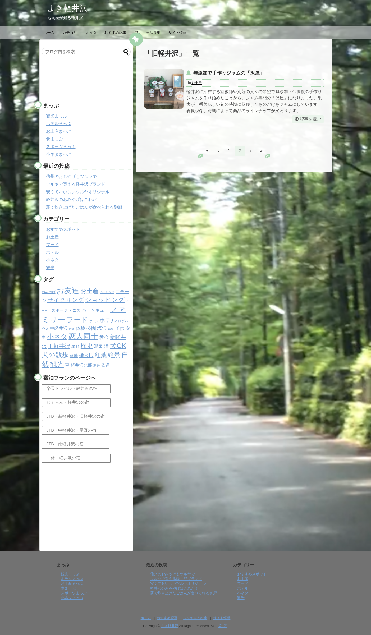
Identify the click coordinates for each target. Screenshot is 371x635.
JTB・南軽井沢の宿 (76, 444)
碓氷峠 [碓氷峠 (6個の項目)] (86, 355)
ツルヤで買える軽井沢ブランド (75, 184)
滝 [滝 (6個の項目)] (106, 346)
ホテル (52, 252)
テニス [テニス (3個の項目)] (74, 310)
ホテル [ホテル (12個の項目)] (108, 320)
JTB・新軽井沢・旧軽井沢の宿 (76, 416)
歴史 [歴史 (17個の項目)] (87, 345)
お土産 (196, 83)
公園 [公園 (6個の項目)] (91, 328)
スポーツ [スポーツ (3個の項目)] (59, 310)
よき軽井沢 (67, 8)
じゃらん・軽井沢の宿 (76, 402)
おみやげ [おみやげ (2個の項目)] (49, 292)
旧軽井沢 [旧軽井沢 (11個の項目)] (59, 346)
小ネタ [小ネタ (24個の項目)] (57, 336)
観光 (50, 267)
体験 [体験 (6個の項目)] (80, 328)
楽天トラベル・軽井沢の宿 (76, 388)
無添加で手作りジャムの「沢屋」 (228, 73)
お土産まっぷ (58, 131)
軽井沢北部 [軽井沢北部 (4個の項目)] (81, 365)
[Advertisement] (84, 80)
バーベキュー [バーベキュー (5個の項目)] (95, 310)
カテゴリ (69, 32)
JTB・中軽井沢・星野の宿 (76, 430)
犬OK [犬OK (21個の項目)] (118, 345)
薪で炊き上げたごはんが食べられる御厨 (84, 207)
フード (52, 244)
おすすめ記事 (115, 32)
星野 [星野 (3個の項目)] (75, 346)
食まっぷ (54, 139)
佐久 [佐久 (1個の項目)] (72, 328)
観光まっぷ (56, 116)
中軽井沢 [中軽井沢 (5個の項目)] (59, 328)
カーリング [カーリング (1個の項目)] (107, 292)
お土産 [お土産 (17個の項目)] (89, 291)
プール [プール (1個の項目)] (93, 321)
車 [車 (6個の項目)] (67, 365)
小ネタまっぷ (58, 154)
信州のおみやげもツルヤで (71, 176)
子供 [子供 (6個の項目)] (120, 328)
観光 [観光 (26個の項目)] (57, 364)
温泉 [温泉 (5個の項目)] (98, 346)
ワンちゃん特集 (147, 32)
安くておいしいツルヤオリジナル (77, 192)
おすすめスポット (63, 229)
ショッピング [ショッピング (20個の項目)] (105, 299)
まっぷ (90, 32)
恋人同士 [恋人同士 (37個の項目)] (83, 336)
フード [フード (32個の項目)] (77, 320)
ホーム (48, 32)
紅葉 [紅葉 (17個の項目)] (101, 355)
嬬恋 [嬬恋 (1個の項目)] (111, 328)
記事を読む (310, 119)
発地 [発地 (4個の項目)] (74, 355)
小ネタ (52, 260)
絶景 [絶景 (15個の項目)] (114, 355)
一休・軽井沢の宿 (76, 458)
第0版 (222, 626)
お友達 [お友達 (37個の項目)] (68, 291)
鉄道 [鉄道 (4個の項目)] (105, 365)
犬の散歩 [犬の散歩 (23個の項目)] (55, 354)
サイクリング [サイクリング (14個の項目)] (65, 300)
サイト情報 (177, 32)
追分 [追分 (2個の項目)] (96, 365)
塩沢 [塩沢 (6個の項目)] (102, 328)
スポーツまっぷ (61, 146)
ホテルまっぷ (58, 123)
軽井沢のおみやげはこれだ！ (73, 199)
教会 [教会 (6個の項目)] (104, 337)
